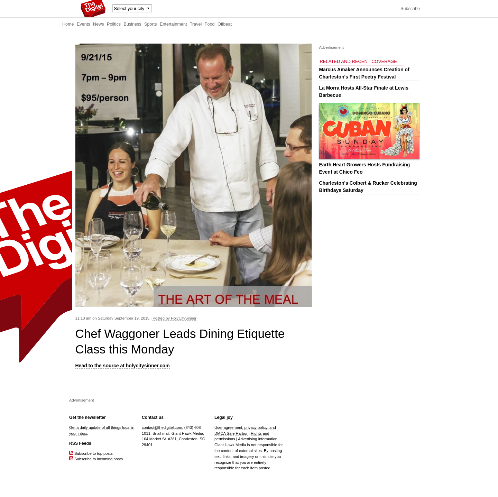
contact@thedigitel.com (162, 427)
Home (68, 24)
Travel (196, 24)
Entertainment (173, 24)
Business (132, 24)
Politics (114, 24)
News (98, 24)
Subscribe (410, 8)
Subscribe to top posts (91, 453)
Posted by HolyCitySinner (174, 318)
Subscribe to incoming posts (96, 459)
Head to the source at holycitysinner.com (122, 365)
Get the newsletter (87, 417)
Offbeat (225, 24)
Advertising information (257, 439)
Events (83, 24)
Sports (150, 24)
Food (210, 24)
